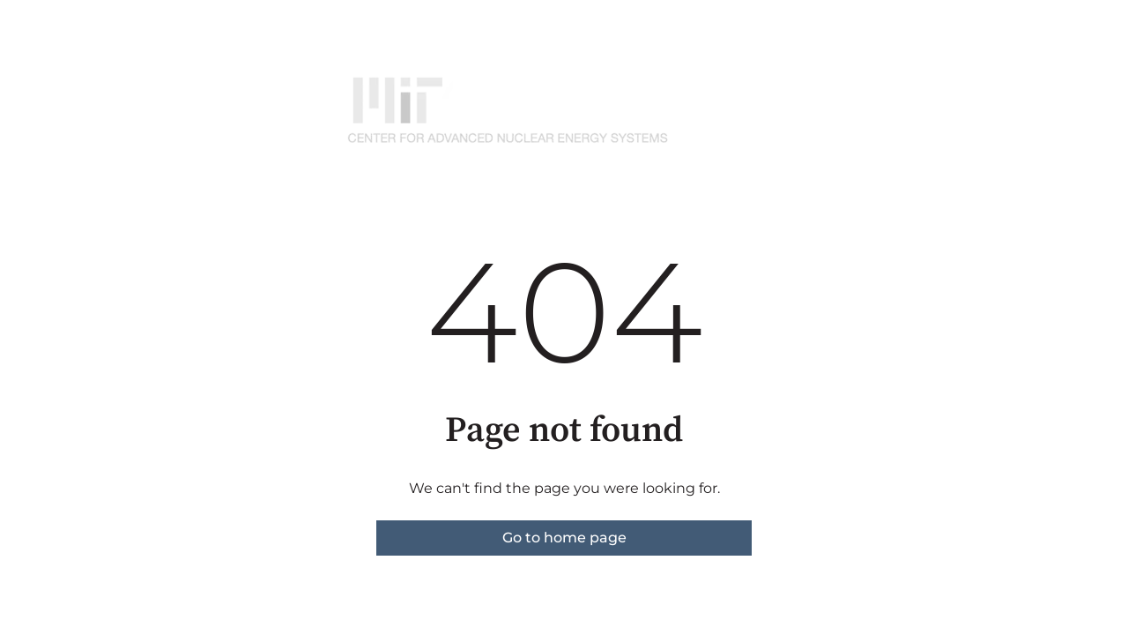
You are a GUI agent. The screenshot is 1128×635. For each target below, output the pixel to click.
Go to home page (564, 537)
